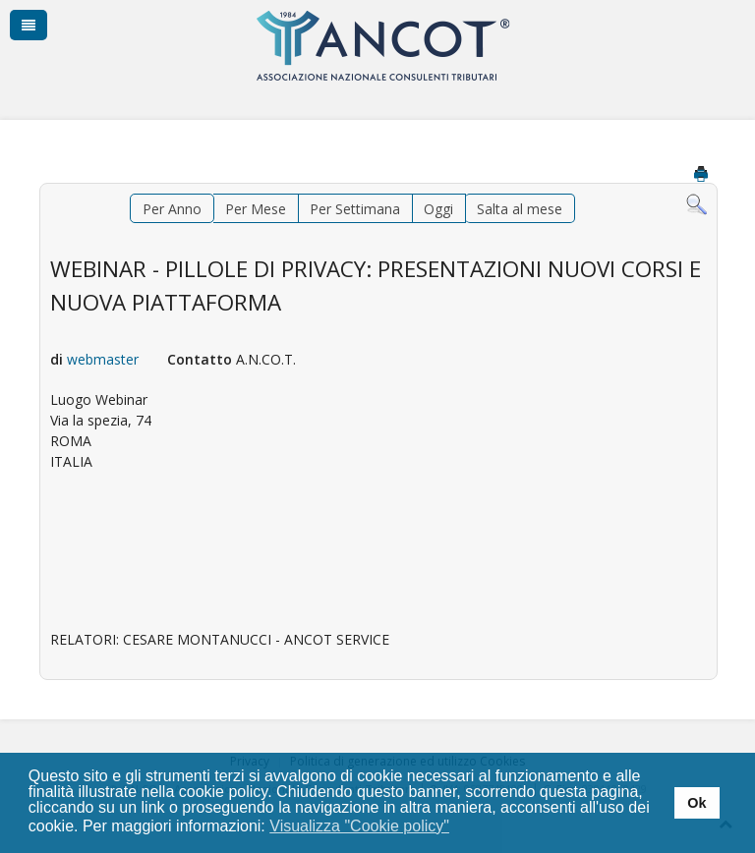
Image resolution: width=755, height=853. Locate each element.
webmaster (103, 359)
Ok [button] (696, 803)
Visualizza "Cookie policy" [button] (359, 826)
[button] (462, 827)
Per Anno (172, 208)
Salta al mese (519, 208)
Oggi (438, 208)
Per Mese (255, 208)
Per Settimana (355, 208)
